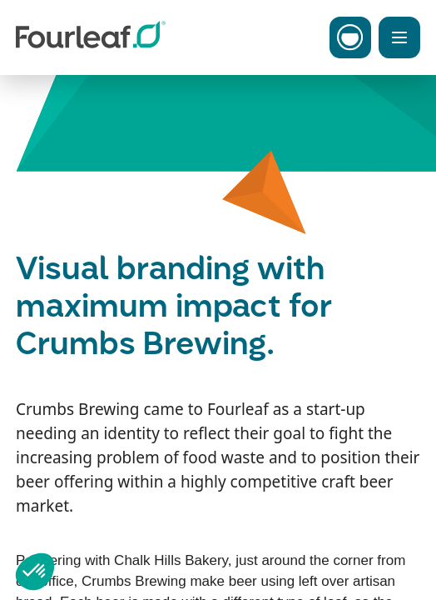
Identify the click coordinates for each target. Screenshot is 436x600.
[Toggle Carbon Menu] (350, 37)
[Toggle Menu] (399, 37)
